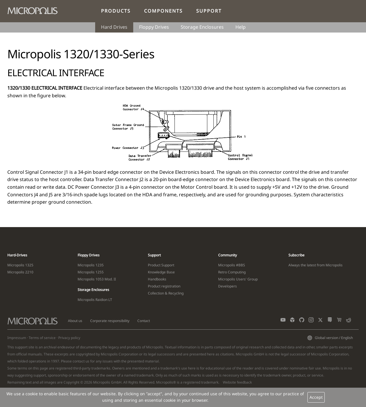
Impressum (16, 337)
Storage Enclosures (202, 27)
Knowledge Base (161, 272)
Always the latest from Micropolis (315, 265)
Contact (143, 320)
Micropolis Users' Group (238, 279)
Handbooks (157, 279)
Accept (316, 397)
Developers (227, 286)
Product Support (161, 265)
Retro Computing (232, 272)
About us (75, 320)
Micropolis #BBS (231, 265)
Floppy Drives (154, 27)
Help (240, 27)
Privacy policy (69, 337)
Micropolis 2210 (20, 272)
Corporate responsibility (109, 320)
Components (163, 11)
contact (79, 361)
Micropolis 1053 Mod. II (97, 279)
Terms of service (42, 337)
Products (116, 11)
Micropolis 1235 (91, 265)
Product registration (164, 286)
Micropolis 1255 (91, 272)
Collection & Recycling (166, 293)
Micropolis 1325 (20, 265)
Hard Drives (114, 27)
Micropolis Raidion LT (95, 299)
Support (209, 11)
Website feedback (237, 382)
